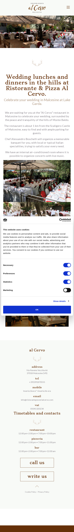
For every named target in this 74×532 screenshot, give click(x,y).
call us (37, 462)
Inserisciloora (29, 391)
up (37, 486)
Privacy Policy (43, 492)
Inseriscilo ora (44, 391)
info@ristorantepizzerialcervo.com (37, 399)
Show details (59, 301)
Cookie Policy (30, 492)
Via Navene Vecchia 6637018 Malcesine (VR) (37, 371)
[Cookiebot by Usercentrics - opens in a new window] (59, 220)
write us (37, 476)
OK (37, 309)
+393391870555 (37, 382)
